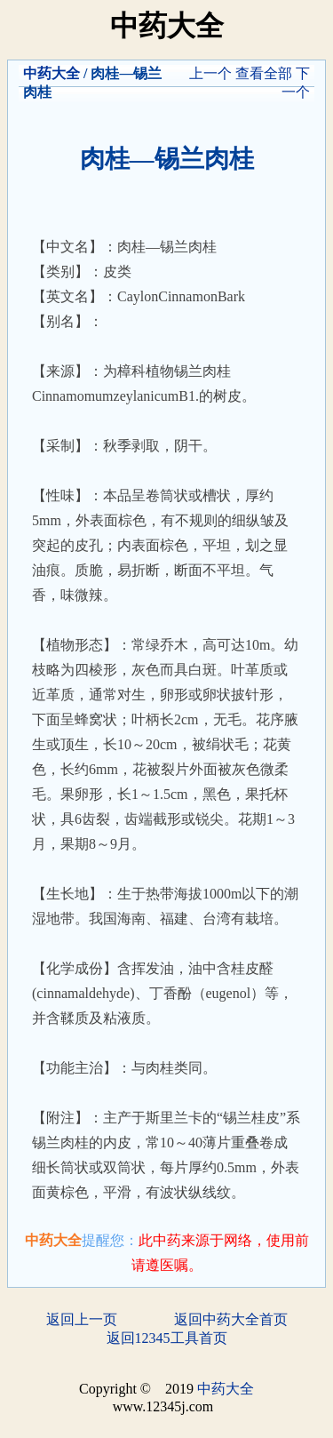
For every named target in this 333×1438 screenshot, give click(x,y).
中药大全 (51, 73)
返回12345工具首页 (167, 1338)
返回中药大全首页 (231, 1319)
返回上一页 (81, 1319)
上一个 (210, 73)
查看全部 (263, 73)
